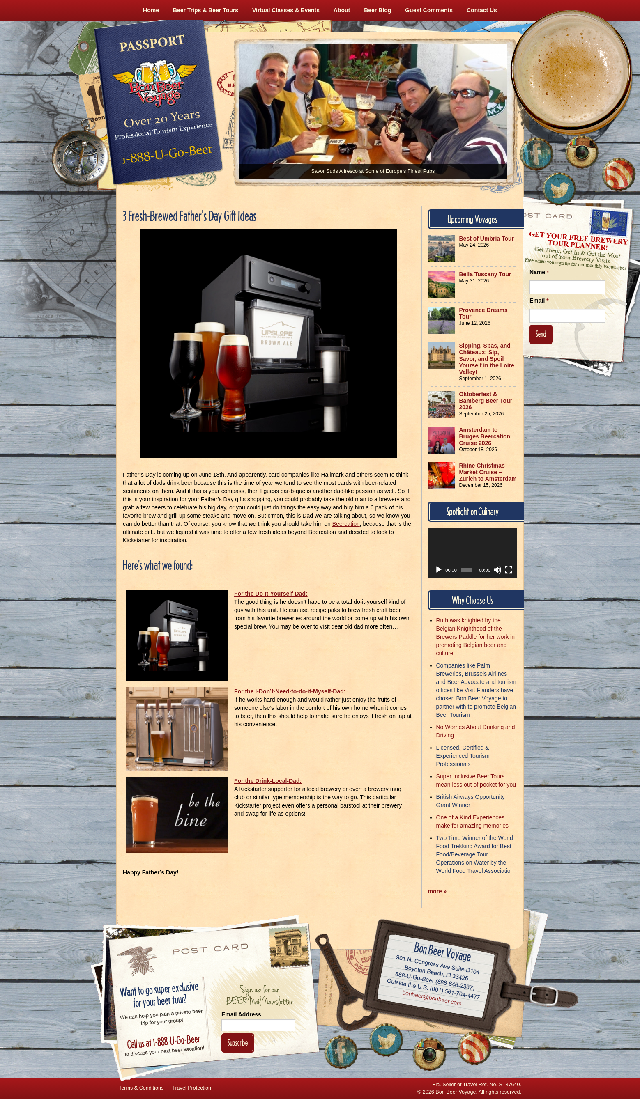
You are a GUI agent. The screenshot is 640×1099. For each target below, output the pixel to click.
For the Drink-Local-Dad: (268, 781)
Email (539, 300)
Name (539, 272)
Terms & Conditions (141, 1088)
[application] (473, 553)
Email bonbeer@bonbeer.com (431, 999)
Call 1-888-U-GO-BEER (165, 157)
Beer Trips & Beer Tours (205, 10)
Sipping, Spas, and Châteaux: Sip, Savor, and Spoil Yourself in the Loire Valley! (486, 358)
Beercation (346, 524)
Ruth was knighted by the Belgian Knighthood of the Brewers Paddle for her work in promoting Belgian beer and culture (475, 636)
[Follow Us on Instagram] (581, 152)
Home (151, 10)
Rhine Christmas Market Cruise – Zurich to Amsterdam (488, 472)
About (342, 10)
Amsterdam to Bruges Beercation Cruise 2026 (484, 436)
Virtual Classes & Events (286, 10)
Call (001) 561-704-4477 (433, 989)
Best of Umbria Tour (486, 238)
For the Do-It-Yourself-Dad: (271, 593)
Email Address (241, 1014)
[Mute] (497, 570)
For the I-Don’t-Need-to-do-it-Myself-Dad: (289, 691)
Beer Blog (377, 10)
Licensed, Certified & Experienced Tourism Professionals (463, 755)
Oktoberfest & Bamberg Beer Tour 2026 (486, 401)
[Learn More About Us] (618, 174)
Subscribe (238, 1042)
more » (437, 891)
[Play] (439, 570)
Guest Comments (429, 10)
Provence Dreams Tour (483, 313)
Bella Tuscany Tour (485, 274)
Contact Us (482, 10)
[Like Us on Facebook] (536, 154)
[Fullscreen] (508, 570)
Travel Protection (191, 1088)
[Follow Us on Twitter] (559, 189)
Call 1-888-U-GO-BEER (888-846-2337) (435, 980)
